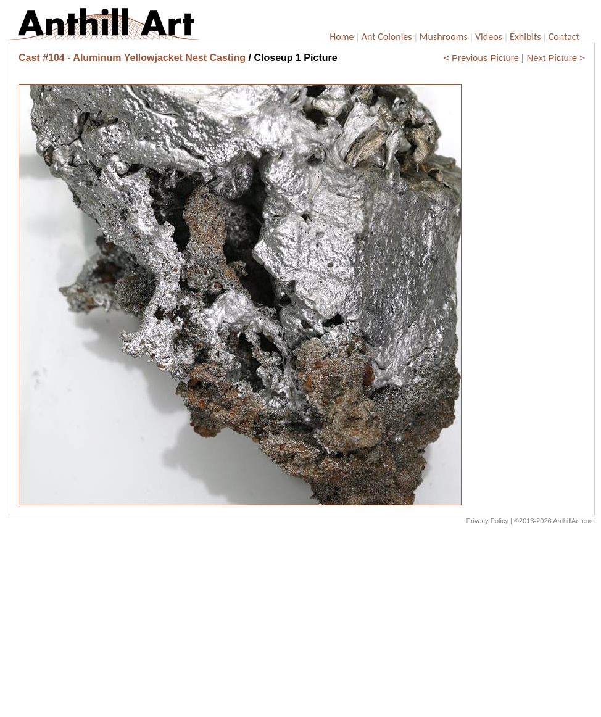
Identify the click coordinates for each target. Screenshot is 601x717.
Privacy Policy (487, 520)
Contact (564, 37)
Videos (488, 37)
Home (342, 37)
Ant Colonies (387, 37)
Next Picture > (555, 57)
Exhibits (525, 37)
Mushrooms (444, 37)
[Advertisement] (302, 623)
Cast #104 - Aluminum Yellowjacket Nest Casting (132, 57)
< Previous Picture (481, 57)
